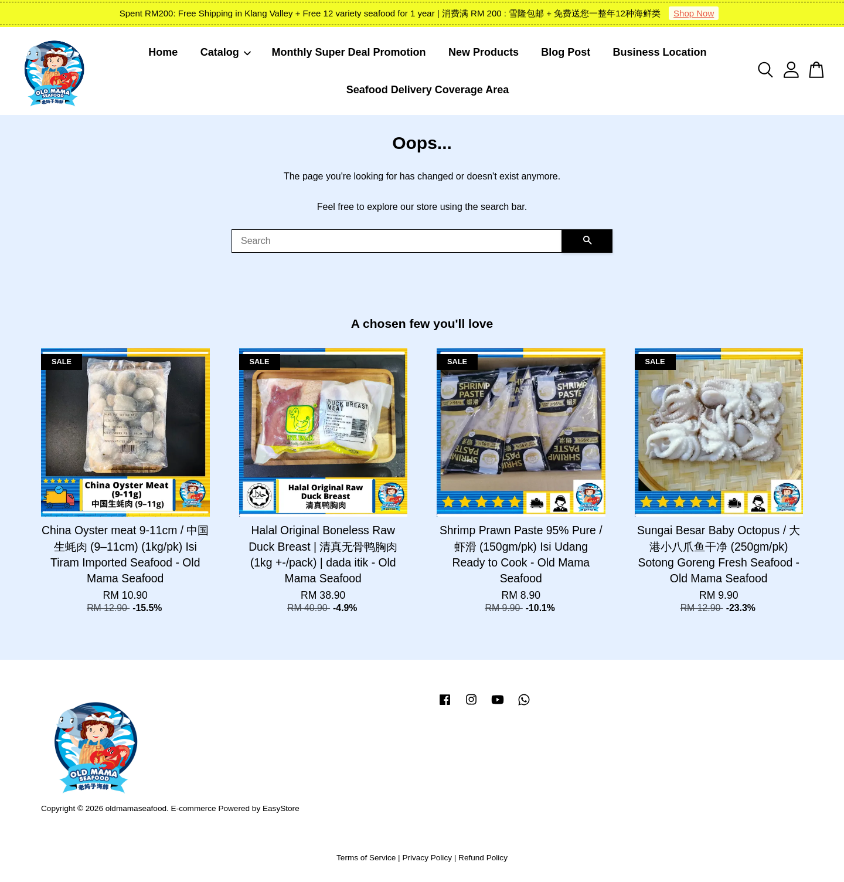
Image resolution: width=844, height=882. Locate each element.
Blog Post (565, 52)
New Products (483, 52)
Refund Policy (483, 857)
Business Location (660, 52)
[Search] (397, 241)
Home (163, 52)
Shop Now (693, 13)
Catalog (226, 52)
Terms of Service (366, 857)
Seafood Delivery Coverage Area (427, 90)
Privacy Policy (427, 857)
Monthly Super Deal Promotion (349, 52)
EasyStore (281, 808)
